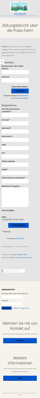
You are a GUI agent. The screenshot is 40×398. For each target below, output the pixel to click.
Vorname (6, 119)
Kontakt (20, 341)
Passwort (5, 77)
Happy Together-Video (19, 255)
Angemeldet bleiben (20, 87)
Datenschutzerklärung (8, 393)
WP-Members (19, 238)
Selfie (4, 217)
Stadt (4, 145)
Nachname (6, 128)
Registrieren (25, 308)
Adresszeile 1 (7, 136)
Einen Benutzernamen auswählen (11, 110)
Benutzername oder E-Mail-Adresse (15, 294)
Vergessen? (16, 308)
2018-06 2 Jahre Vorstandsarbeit (20, 257)
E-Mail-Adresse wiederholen (13, 177)
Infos (20, 378)
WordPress (20, 394)
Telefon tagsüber (8, 161)
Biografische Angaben (11, 186)
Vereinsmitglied (8, 210)
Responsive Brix (27, 393)
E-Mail (5, 169)
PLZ (3, 153)
